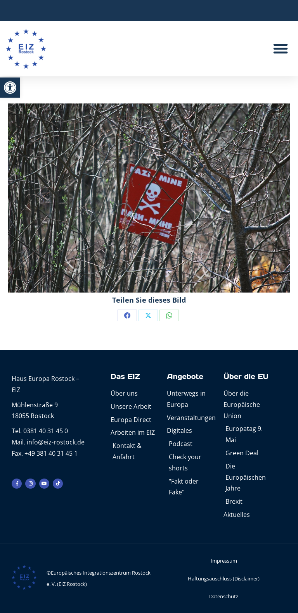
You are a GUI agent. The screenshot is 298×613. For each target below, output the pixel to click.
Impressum (224, 560)
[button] (10, 87)
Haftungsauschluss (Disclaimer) (224, 578)
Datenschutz (223, 596)
